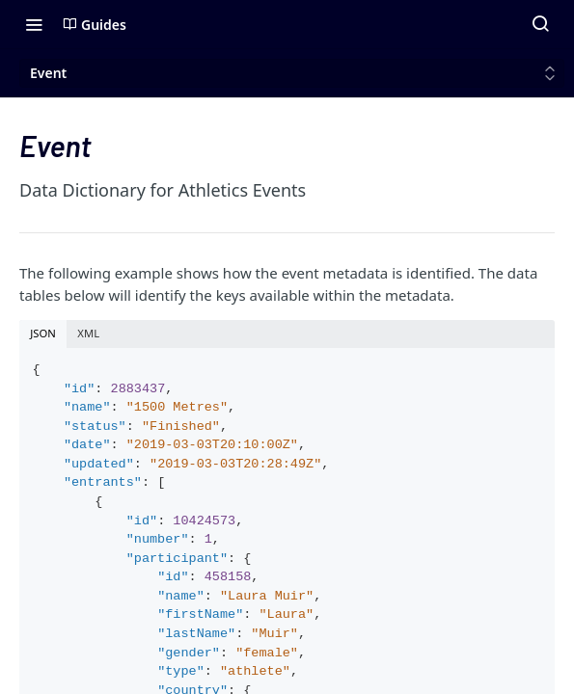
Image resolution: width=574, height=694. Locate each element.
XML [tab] (88, 333)
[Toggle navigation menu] (33, 24)
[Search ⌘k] (540, 24)
